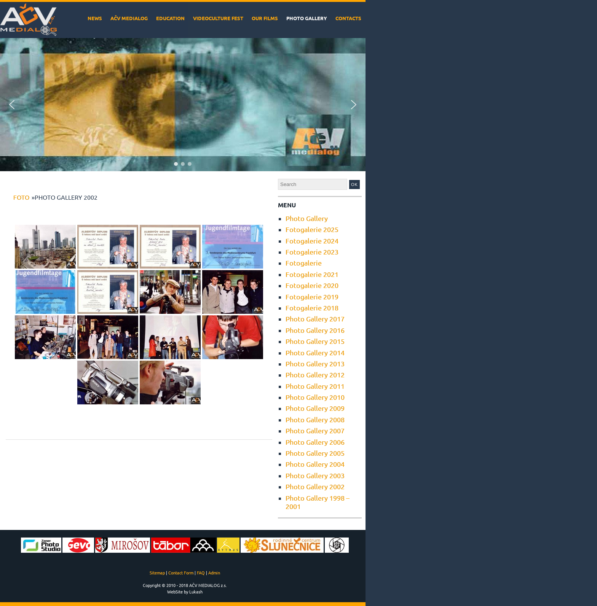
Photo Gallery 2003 (315, 475)
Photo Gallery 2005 (315, 453)
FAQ (201, 572)
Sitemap (157, 572)
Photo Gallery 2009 (315, 408)
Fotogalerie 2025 (312, 229)
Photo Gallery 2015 (315, 341)
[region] (183, 104)
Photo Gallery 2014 (315, 352)
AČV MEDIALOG (129, 18)
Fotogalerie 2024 (312, 241)
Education (170, 18)
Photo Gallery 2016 (315, 330)
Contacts (348, 18)
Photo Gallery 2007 (315, 430)
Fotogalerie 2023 (312, 252)
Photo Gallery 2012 (315, 375)
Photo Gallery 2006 (315, 442)
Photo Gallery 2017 (315, 319)
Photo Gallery (306, 18)
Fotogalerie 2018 (312, 308)
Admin (214, 572)
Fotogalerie (304, 263)
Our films (265, 18)
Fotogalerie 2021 (312, 274)
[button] (12, 105)
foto (21, 197)
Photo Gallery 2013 (315, 363)
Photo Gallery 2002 (315, 486)
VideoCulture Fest (218, 18)
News (95, 18)
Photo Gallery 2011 (315, 386)
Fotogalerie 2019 (312, 297)
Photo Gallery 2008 (315, 419)
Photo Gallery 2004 (315, 464)
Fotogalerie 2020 (312, 285)
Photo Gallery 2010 (315, 397)
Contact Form (180, 572)
